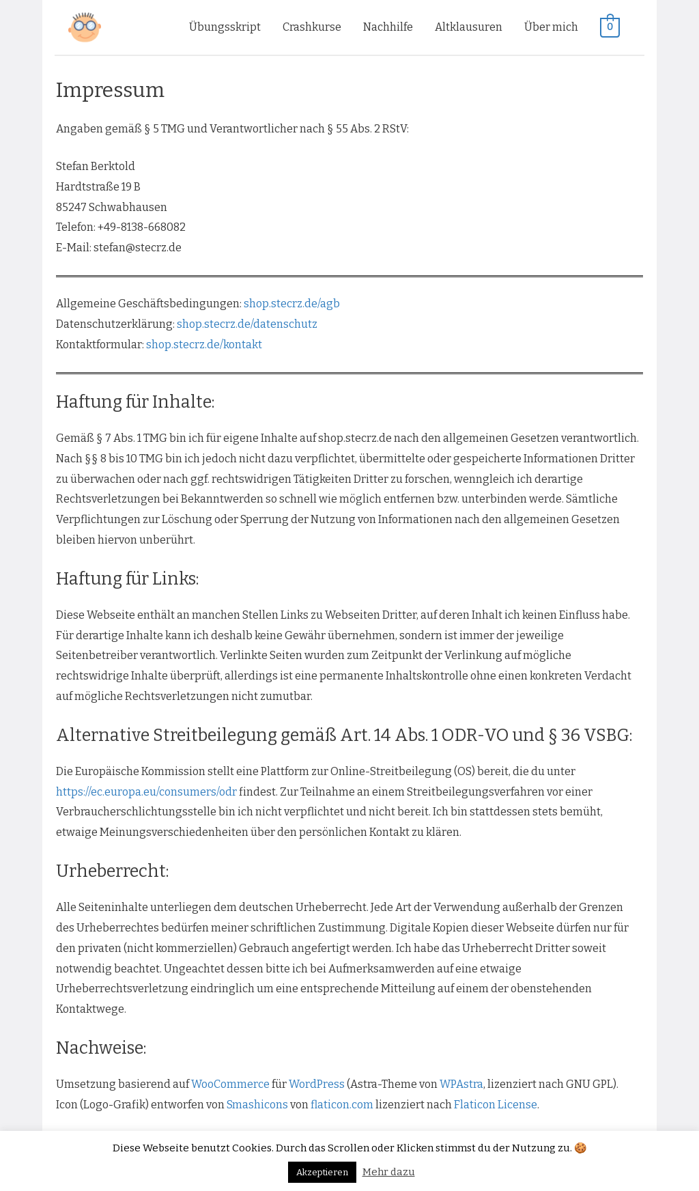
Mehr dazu (388, 1172)
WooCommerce (230, 1084)
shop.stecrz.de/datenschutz (247, 324)
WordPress (317, 1084)
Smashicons (257, 1104)
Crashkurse (312, 26)
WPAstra (461, 1084)
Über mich (551, 26)
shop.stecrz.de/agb (292, 303)
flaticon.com (342, 1104)
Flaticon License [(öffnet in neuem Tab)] (495, 1104)
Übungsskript (225, 26)
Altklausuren (468, 26)
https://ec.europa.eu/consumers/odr (146, 791)
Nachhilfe (388, 26)
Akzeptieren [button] (322, 1172)
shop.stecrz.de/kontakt (204, 344)
